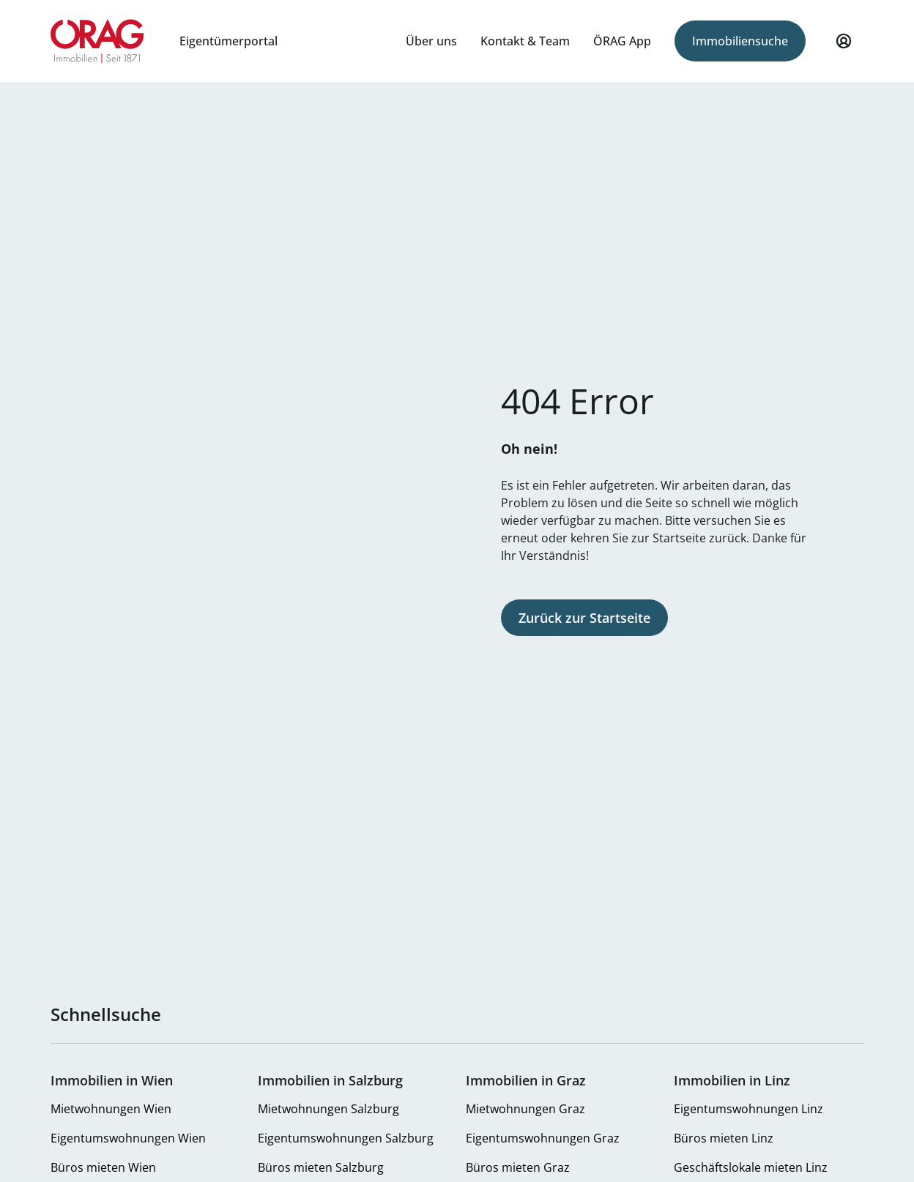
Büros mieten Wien (103, 1167)
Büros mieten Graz (518, 1167)
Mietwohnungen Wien (111, 1109)
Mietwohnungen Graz (525, 1109)
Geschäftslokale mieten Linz (751, 1167)
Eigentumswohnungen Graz (543, 1138)
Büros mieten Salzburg (321, 1167)
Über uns (431, 41)
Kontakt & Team (525, 41)
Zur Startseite (98, 41)
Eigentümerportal (228, 41)
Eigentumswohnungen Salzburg (346, 1138)
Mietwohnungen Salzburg (328, 1109)
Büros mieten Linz (723, 1138)
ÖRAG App (622, 41)
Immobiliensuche (740, 41)
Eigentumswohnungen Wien (128, 1138)
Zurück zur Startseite (584, 617)
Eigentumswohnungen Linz (748, 1109)
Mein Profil (843, 47)
